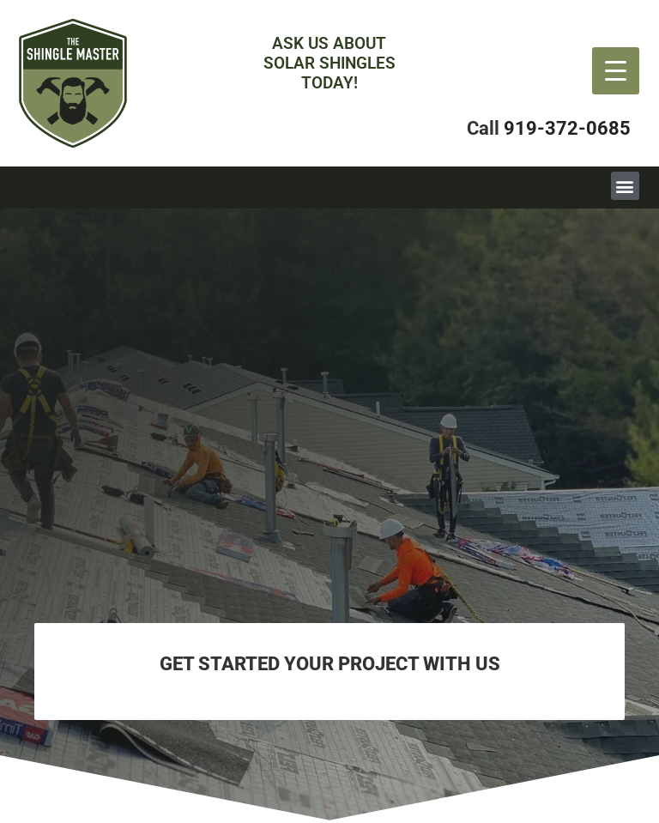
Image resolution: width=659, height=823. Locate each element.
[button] (625, 186)
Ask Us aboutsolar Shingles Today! (329, 63)
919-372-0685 (567, 128)
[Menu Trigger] (615, 70)
